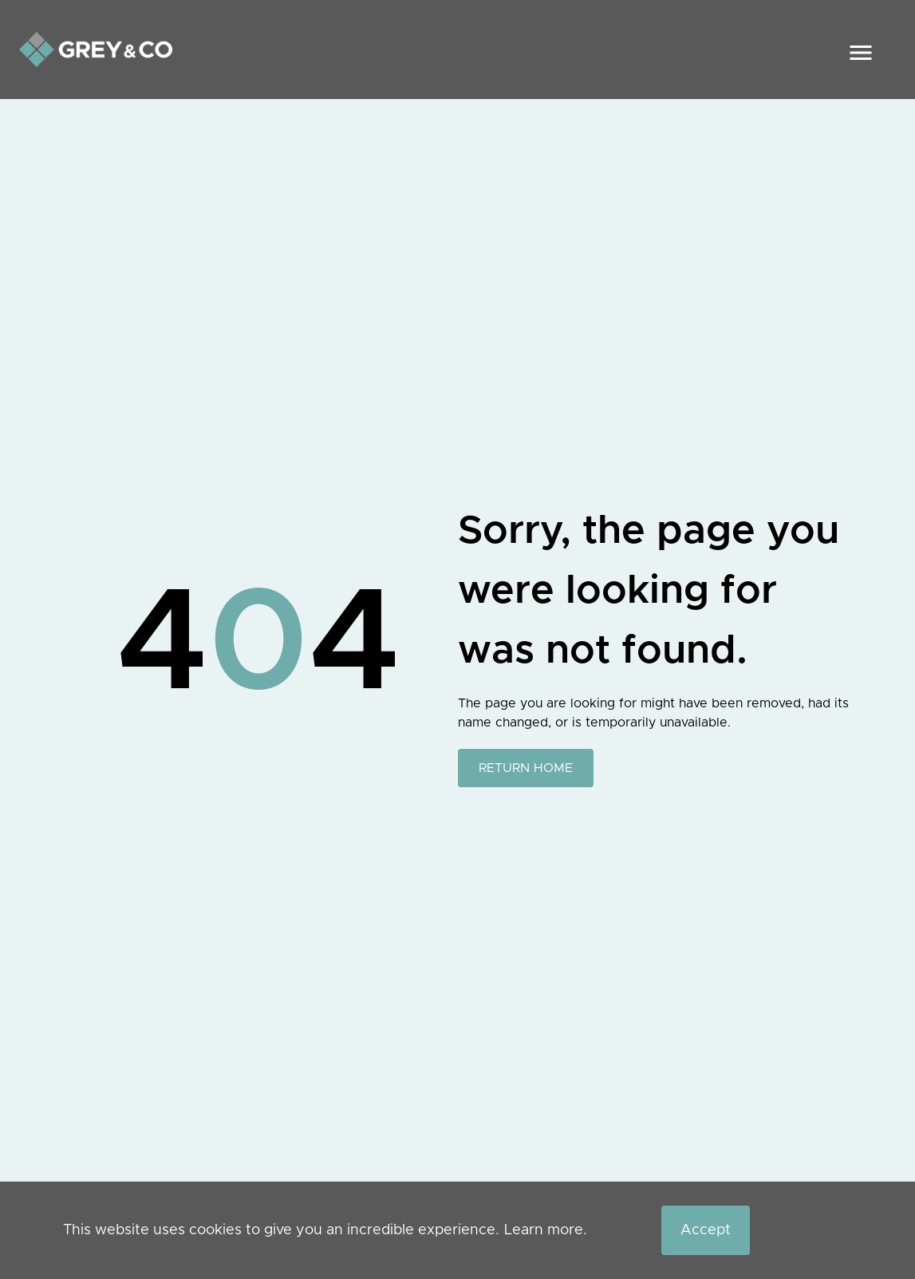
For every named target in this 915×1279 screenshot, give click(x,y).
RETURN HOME (526, 768)
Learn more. (545, 1230)
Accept (705, 1230)
